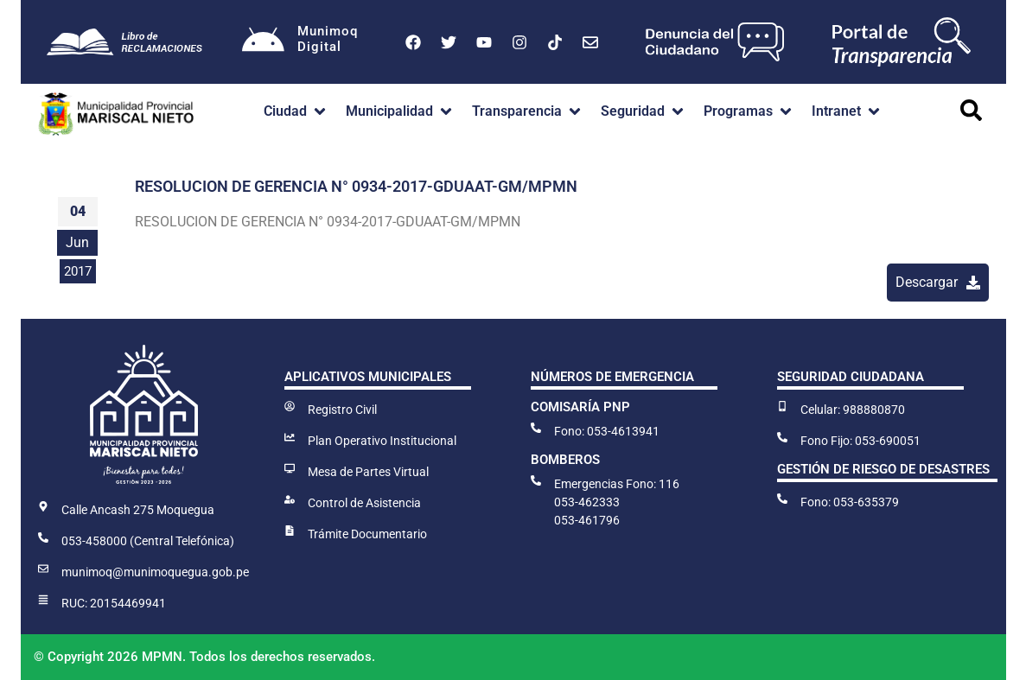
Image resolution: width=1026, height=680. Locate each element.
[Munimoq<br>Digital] (263, 42)
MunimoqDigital (328, 38)
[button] (296, 111)
